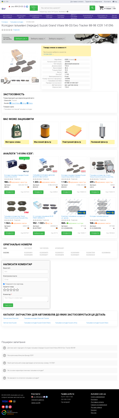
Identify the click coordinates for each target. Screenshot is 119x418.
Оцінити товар (8, 287)
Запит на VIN (35, 403)
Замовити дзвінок (37, 400)
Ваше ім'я (6, 268)
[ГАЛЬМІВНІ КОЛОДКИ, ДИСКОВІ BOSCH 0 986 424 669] (45, 165)
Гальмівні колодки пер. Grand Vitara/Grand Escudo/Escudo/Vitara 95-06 (102, 176)
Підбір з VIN (33, 8)
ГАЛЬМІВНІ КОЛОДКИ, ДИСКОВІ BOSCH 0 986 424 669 (44, 176)
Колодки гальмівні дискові (99, 216)
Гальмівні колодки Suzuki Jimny (66, 323)
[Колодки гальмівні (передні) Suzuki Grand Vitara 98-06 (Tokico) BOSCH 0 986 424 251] (73, 165)
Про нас (93, 413)
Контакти (107, 1)
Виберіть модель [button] (56, 39)
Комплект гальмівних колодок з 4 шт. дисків (73, 217)
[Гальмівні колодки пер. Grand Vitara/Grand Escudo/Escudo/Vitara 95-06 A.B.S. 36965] (102, 165)
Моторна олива (13, 142)
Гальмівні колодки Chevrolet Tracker (36, 318)
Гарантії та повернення (99, 405)
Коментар (7, 294)
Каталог (94, 410)
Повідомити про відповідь (13, 284)
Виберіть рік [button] (21, 39)
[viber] (6, 406)
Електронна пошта (10, 276)
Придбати (10, 192)
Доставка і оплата (76, 1)
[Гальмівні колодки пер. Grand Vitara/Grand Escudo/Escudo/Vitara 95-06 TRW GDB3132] (17, 206)
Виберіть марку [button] (38, 39)
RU (7, 1)
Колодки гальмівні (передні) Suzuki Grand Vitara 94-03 (16, 176)
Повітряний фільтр (71, 142)
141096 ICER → (48, 54)
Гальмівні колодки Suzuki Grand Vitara (37, 323)
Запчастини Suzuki (10, 323)
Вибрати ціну (38, 233)
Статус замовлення (98, 397)
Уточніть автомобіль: (7, 38)
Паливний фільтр (99, 142)
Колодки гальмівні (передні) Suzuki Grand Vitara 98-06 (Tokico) (73, 176)
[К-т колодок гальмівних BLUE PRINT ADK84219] (45, 206)
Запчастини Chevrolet (10, 318)
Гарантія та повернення (93, 1)
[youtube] (3, 406)
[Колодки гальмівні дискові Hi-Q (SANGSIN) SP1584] (102, 206)
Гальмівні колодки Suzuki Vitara (97, 323)
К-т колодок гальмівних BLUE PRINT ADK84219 (43, 217)
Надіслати (8, 305)
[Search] (92, 8)
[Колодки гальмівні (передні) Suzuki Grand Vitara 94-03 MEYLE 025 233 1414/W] (16, 164)
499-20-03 (15, 6)
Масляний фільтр (42, 142)
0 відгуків (16, 30)
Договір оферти (96, 407)
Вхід (115, 1)
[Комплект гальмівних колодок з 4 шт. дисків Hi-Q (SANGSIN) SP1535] (74, 206)
